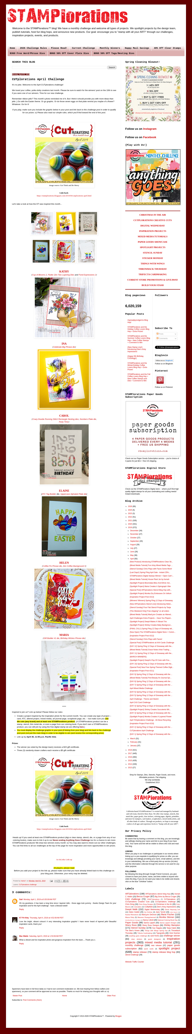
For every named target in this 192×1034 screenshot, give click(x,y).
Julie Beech (174, 912)
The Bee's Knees (132, 931)
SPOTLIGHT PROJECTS (152, 247)
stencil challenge (132, 955)
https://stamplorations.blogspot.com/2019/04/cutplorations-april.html (64, 196)
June (132, 552)
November (134, 534)
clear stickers (136, 939)
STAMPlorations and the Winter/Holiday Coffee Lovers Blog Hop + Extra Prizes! (137, 366)
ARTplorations (132, 894)
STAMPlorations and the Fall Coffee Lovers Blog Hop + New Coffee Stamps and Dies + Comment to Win (139, 377)
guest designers (154, 939)
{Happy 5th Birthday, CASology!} (136, 357)
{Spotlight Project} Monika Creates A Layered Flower (151, 717)
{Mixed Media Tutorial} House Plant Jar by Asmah (149, 579)
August (133, 545)
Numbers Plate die (88, 419)
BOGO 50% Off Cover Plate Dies (69, 53)
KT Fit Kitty (24, 918)
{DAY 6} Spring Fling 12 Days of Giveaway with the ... (151, 692)
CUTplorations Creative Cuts (137, 902)
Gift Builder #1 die (51, 638)
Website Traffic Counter (134, 962)
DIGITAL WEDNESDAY (152, 225)
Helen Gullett (134, 912)
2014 (130, 764)
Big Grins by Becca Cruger (165, 897)
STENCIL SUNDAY (152, 253)
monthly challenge (134, 945)
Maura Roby (129, 917)
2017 (130, 753)
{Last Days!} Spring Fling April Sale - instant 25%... (150, 572)
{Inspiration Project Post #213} (142, 597)
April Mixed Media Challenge (141, 688)
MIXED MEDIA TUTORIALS (153, 236)
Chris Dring (129, 904)
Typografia (160, 933)
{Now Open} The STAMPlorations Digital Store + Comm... (153, 632)
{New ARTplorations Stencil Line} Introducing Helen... (151, 604)
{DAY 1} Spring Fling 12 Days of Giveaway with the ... (151, 734)
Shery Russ (131, 925)
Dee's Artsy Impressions (166, 907)
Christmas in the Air (164, 904)
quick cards (148, 949)
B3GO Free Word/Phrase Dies (27, 53)
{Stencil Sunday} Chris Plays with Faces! (146, 639)
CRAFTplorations (153, 899)
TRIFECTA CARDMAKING (153, 274)
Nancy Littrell (148, 920)
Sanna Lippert (149, 923)
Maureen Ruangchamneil (147, 917)
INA (64, 343)
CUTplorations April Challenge (142, 731)
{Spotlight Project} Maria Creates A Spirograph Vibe (150, 586)
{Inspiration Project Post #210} (142, 723)
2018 (130, 750)
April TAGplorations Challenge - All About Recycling (150, 720)
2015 (130, 760)
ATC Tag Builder (49, 494)
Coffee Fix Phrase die (52, 566)
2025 (130, 510)
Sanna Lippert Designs (168, 923)
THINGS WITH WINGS (153, 263)
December (134, 531)
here (82, 727)
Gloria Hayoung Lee (172, 909)
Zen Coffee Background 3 (74, 566)
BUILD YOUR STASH (153, 285)
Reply (21, 909)
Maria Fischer (167, 914)
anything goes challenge (138, 936)
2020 (130, 524)
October (133, 538)
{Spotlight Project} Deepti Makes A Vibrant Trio (148, 622)
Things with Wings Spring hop (156, 930)
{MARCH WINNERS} (138, 657)
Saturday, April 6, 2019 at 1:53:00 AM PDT (46, 936)
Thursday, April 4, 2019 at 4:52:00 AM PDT (47, 918)
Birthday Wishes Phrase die (72, 638)
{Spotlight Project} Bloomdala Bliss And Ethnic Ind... (150, 583)
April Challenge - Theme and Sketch (144, 699)
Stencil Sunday (138, 928)
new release (156, 945)
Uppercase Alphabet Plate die (73, 494)
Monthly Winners (110, 48)
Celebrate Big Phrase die (64, 347)
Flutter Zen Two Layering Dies (61, 275)
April (132, 559)
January (133, 746)
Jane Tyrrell (160, 912)
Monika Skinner (166, 917)
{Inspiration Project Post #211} (142, 671)
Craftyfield (148, 907)
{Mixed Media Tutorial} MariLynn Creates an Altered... (151, 614)
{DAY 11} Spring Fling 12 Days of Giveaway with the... (151, 653)
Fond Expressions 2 (87, 275)
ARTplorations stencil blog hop (157, 894)
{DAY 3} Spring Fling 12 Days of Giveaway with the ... (151, 713)
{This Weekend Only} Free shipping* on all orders (149, 611)
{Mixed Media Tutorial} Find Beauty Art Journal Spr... (150, 678)
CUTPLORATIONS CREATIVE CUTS (153, 220)
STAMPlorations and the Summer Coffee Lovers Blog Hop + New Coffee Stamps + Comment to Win (139, 339)
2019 (130, 527)
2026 (130, 506)
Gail (21, 899)
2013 (130, 768)
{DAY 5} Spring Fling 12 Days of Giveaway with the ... (151, 695)
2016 (130, 757)
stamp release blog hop (163, 952)
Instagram (149, 128)
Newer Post (17, 996)
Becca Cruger (143, 896)
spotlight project (169, 948)
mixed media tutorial (158, 942)
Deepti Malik (131, 909)
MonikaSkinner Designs (132, 920)
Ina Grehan (148, 912)
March (133, 738)
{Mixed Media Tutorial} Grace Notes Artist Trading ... (150, 650)
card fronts (154, 936)
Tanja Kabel (171, 928)
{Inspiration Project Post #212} (142, 636)
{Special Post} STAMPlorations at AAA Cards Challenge (152, 643)
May (132, 555)
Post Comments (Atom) (32, 1000)
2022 (130, 517)
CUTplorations (170, 899)
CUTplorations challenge (28, 884)
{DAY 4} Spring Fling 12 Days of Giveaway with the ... (151, 706)
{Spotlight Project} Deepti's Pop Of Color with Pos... (150, 660)
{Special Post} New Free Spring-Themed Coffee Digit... (152, 667)
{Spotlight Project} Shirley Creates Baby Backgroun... (151, 625)
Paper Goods (131, 922)
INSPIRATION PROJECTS (152, 231)
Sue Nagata (157, 928)
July (132, 548)
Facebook (149, 137)
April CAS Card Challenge (140, 702)
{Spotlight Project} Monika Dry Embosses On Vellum (150, 593)
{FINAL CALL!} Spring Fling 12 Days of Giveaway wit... (151, 629)
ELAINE (64, 490)
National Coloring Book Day (168, 920)
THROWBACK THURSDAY (152, 269)
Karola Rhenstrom (131, 915)
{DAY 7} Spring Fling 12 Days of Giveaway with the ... (151, 685)
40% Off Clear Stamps (167, 48)
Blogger (118, 1016)
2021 (130, 520)
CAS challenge (132, 899)
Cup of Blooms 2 (39, 275)
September (135, 541)
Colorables (137, 907)
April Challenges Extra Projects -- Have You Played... (151, 618)
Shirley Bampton (172, 925)
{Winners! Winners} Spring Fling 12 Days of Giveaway (151, 600)
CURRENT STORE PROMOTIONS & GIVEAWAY (152, 280)
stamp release (140, 952)
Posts (160, 334)
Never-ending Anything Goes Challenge (71, 840)
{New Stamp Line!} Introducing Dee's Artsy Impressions (137, 349)
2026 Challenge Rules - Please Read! (43, 48)
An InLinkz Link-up (64, 859)
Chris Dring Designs (146, 904)
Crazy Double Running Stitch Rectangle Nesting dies (55, 419)
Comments (162, 338)
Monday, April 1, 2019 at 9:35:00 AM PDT (40, 899)
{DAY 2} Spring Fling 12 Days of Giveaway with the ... (151, 727)
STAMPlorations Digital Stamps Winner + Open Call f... (152, 576)
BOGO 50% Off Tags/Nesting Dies (114, 53)
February (134, 742)
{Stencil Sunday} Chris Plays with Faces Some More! (151, 569)
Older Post (111, 996)
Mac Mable (23, 936)
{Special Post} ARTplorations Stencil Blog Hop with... (151, 590)
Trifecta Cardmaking (144, 933)
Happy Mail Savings (137, 48)
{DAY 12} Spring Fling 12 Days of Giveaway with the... (151, 646)
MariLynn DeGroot (149, 915)
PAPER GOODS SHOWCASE (152, 242)
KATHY (64, 271)
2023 (130, 513)
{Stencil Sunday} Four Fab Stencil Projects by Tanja (150, 607)
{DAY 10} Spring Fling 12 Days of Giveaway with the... (151, 664)
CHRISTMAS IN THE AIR (152, 215)
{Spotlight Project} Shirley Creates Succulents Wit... (150, 709)
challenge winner (172, 935)
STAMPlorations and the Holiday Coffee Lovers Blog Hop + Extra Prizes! (138, 329)
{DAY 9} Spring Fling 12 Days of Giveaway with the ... (151, 674)
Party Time (64, 422)
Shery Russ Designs (150, 925)
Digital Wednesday (152, 909)
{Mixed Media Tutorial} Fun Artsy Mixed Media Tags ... (151, 565)
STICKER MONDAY (152, 258)
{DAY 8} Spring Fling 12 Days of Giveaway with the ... (151, 681)
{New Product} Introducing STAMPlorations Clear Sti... (151, 562)
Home (12, 48)
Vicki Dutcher (174, 933)
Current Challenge (83, 48)
